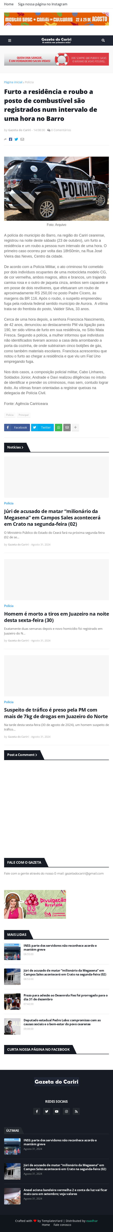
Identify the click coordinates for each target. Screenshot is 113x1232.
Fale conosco (62, 1225)
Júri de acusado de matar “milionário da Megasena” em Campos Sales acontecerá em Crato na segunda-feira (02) (52, 517)
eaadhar (92, 1221)
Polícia (29, 82)
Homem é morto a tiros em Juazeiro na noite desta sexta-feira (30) (56, 616)
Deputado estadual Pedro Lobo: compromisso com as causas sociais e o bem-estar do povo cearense (62, 1022)
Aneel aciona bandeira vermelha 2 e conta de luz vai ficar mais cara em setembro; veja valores (65, 1192)
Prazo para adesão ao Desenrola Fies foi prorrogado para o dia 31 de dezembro (66, 997)
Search (103, 40)
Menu (9, 40)
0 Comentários (61, 130)
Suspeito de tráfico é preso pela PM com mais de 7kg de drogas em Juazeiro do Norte (56, 712)
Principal (24, 415)
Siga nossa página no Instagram (42, 4)
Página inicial (13, 82)
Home (9, 4)
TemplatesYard (52, 1221)
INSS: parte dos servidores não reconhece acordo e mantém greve (60, 948)
